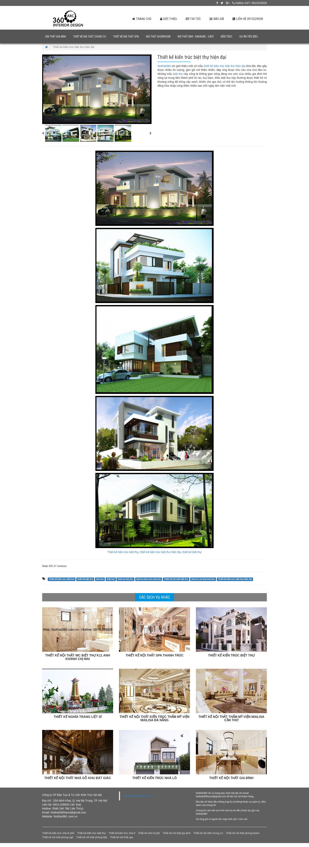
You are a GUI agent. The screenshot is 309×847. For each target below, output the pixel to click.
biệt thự (178, 73)
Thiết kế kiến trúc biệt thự (123, 552)
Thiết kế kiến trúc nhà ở (122, 833)
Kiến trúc (226, 36)
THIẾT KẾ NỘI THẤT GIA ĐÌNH (231, 778)
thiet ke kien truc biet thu (148, 579)
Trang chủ (141, 19)
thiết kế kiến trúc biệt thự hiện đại (225, 66)
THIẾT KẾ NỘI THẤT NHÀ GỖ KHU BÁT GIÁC (77, 778)
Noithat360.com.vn (138, 796)
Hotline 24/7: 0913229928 (249, 3)
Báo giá (216, 19)
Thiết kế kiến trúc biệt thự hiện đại (235, 579)
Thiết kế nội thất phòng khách (243, 833)
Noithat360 (164, 66)
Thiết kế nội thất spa (126, 36)
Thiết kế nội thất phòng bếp (91, 837)
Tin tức (193, 19)
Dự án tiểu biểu (248, 36)
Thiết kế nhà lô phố (149, 833)
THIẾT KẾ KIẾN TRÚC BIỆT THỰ (231, 655)
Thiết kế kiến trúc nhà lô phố (58, 833)
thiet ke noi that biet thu (203, 579)
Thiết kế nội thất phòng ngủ (57, 837)
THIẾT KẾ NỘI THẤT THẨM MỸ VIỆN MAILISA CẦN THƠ (231, 718)
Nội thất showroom (158, 36)
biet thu (100, 579)
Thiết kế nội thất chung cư (89, 36)
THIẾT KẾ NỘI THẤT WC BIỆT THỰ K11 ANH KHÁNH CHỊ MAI (77, 657)
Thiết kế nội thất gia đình (177, 833)
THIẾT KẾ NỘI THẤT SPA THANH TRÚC (154, 655)
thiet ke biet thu (125, 579)
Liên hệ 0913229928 (248, 19)
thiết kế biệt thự (192, 552)
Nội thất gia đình (55, 36)
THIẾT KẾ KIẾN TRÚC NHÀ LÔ (154, 778)
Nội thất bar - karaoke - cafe (196, 36)
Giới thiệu (168, 19)
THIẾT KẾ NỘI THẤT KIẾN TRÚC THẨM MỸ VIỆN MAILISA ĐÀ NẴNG (154, 718)
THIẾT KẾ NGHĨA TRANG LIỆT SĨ (77, 716)
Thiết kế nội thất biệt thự (176, 579)
